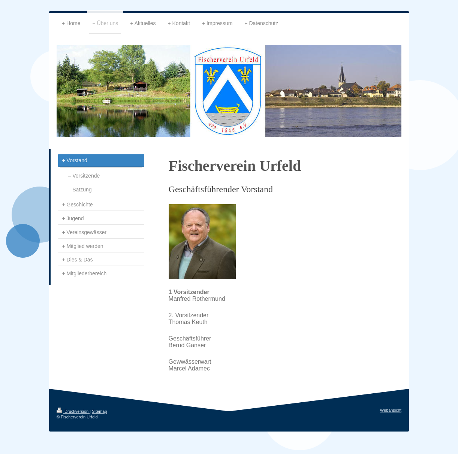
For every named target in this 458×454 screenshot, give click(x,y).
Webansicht (390, 410)
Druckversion (73, 411)
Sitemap (99, 411)
